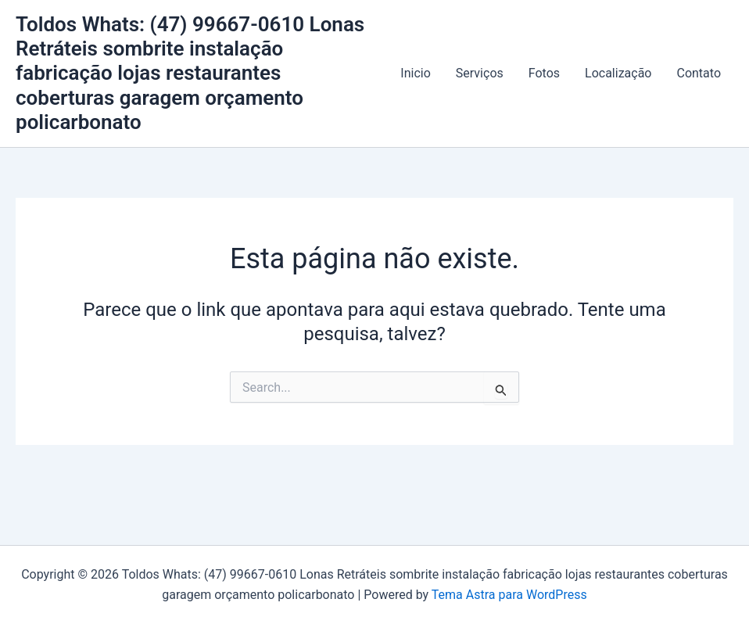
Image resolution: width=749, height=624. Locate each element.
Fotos (544, 73)
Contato (698, 73)
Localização (618, 73)
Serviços (480, 73)
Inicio (415, 73)
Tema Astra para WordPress (509, 594)
